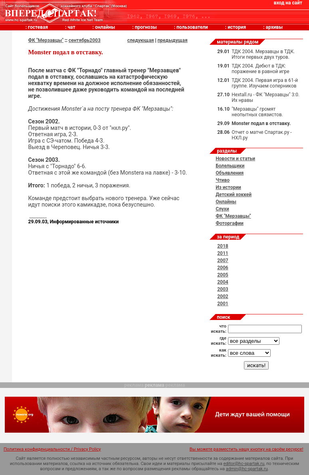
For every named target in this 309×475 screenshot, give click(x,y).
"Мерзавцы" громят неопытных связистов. (257, 111)
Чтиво (223, 180)
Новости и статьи (235, 158)
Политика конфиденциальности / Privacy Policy (52, 449)
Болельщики (230, 166)
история (237, 27)
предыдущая (173, 40)
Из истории (228, 187)
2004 (222, 282)
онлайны (105, 27)
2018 (222, 246)
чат (71, 27)
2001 (222, 303)
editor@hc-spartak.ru (244, 463)
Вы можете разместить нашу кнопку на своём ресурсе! (246, 449)
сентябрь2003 (85, 40)
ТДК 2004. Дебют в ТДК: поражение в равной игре (260, 68)
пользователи (192, 27)
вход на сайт (288, 3)
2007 (222, 260)
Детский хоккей (234, 194)
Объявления (230, 173)
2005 (222, 275)
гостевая (38, 27)
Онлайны (226, 202)
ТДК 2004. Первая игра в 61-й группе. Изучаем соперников (265, 83)
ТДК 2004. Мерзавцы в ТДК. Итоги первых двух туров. (263, 54)
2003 (222, 289)
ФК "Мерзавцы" (46, 40)
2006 (222, 267)
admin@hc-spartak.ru (247, 468)
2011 (222, 253)
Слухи (222, 209)
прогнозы (146, 27)
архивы (274, 27)
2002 (222, 296)
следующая (140, 40)
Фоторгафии (230, 223)
